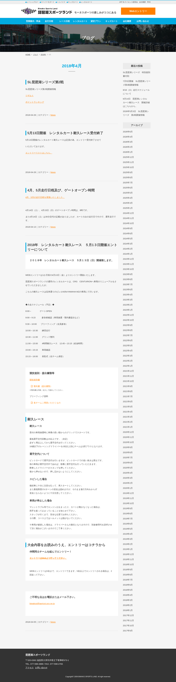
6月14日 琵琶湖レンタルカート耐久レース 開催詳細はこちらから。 (136, 102)
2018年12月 (128, 554)
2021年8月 (128, 391)
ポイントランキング (34, 102)
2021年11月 (128, 376)
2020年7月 (128, 457)
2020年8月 (128, 452)
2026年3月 (128, 142)
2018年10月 (128, 564)
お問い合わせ (143, 21)
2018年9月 (128, 569)
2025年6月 (128, 187)
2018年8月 (128, 574)
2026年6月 (128, 131)
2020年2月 (128, 483)
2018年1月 (128, 610)
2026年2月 (128, 147)
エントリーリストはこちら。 (38, 153)
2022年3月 (128, 355)
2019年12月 (128, 493)
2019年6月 (128, 524)
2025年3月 (128, 203)
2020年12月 (128, 432)
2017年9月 (128, 630)
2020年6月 (128, 462)
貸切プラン (96, 21)
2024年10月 (128, 223)
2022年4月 (128, 350)
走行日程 (49, 21)
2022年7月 (128, 335)
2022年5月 (128, 345)
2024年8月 (128, 233)
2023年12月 (128, 259)
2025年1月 (128, 208)
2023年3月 (128, 299)
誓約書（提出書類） (43, 386)
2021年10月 (128, 381)
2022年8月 (128, 330)
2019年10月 (128, 503)
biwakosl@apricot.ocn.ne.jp (42, 603)
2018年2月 (128, 605)
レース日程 (64, 21)
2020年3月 (128, 478)
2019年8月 (128, 513)
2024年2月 (128, 249)
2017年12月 (128, 615)
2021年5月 (128, 406)
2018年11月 (128, 559)
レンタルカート (80, 21)
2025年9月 (128, 172)
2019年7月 (128, 518)
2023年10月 (128, 269)
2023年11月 (128, 264)
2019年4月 (128, 534)
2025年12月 (128, 157)
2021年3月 (128, 417)
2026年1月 (128, 152)
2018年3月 (128, 600)
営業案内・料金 (33, 21)
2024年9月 (128, 228)
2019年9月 (128, 508)
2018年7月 (128, 580)
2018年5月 (128, 590)
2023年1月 (128, 310)
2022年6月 (128, 340)
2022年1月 (128, 366)
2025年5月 (128, 193)
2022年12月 (128, 315)
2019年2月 (128, 544)
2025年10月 (128, 167)
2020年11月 (128, 437)
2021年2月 (128, 422)
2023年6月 (128, 289)
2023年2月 (128, 305)
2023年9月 (128, 274)
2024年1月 (128, 254)
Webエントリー (138, 11)
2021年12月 (128, 371)
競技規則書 (35, 380)
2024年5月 (128, 238)
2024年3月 (128, 243)
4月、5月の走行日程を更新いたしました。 (45, 197)
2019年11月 (128, 498)
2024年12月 (128, 213)
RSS (149, 2)
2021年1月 (128, 427)
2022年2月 (128, 361)
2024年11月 (128, 218)
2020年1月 (128, 488)
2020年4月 (128, 473)
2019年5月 (128, 529)
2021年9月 (128, 386)
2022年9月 (128, 325)
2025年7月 (128, 182)
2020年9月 (128, 447)
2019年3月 (128, 539)
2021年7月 (128, 396)
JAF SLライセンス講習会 (128, 2)
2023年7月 (128, 284)
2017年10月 (128, 625)
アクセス (29, 667)
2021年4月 (128, 411)
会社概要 (142, 2)
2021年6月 (128, 401)
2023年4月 (128, 294)
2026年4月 (128, 137)
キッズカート (111, 21)
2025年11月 (128, 162)
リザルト (29, 95)
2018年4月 (128, 595)
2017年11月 (128, 620)
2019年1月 (128, 549)
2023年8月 (128, 279)
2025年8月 (128, 177)
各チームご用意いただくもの (47, 403)
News (53, 115)
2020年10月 (128, 442)
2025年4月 (128, 198)
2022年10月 (128, 320)
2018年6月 (128, 585)
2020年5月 (128, 468)
